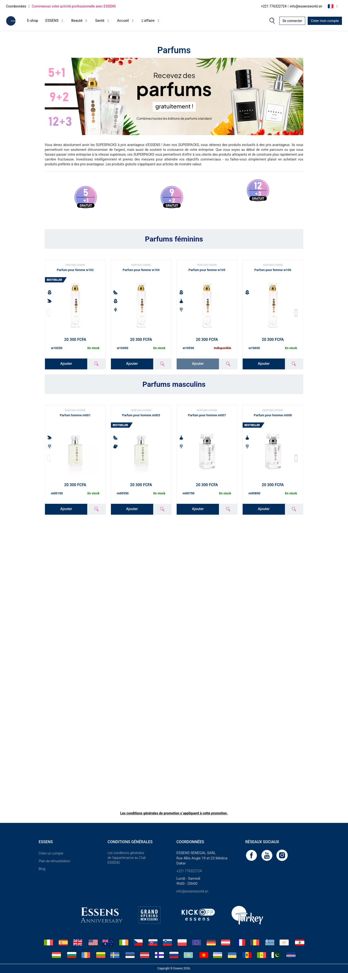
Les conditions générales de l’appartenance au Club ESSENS (127, 857)
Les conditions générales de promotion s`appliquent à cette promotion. (174, 813)
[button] (297, 312)
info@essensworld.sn (306, 6)
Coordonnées (16, 6)
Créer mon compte (325, 21)
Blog (42, 869)
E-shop (32, 20)
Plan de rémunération (54, 861)
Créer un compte (51, 853)
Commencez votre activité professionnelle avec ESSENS (74, 6)
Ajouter (66, 363)
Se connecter (292, 21)
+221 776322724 (274, 6)
